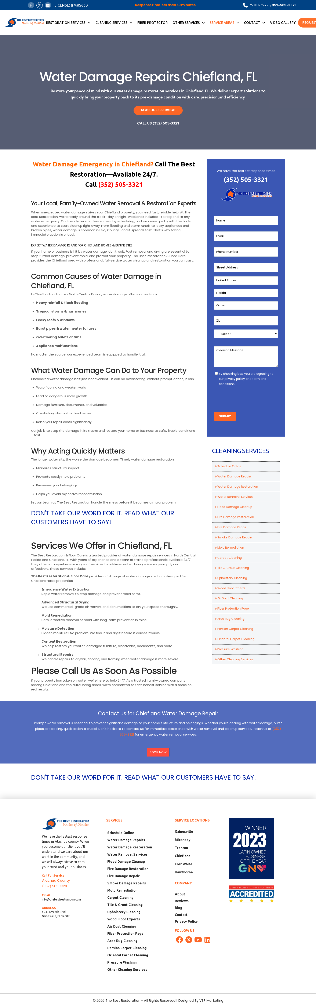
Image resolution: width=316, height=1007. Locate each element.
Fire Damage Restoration (234, 517)
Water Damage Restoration (236, 486)
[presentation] (246, 397)
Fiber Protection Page (232, 608)
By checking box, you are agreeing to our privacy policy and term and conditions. (246, 379)
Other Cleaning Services (234, 659)
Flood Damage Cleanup (233, 507)
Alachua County (56, 880)
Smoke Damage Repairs (234, 537)
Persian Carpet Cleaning (234, 629)
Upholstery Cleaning (231, 578)
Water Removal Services (234, 497)
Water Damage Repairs (233, 476)
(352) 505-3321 (246, 179)
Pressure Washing (229, 649)
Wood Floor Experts (230, 588)
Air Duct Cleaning (229, 598)
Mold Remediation (229, 547)
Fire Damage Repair (230, 527)
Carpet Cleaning (228, 558)
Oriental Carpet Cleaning (234, 639)
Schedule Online (228, 466)
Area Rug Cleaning (229, 619)
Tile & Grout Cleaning (232, 568)
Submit (225, 416)
